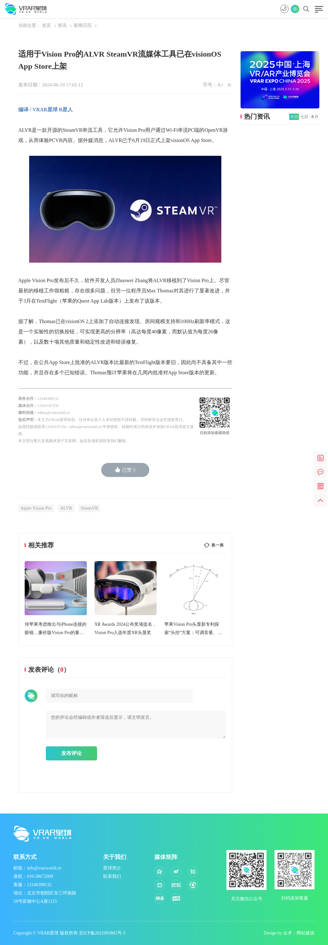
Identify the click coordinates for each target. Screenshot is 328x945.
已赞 (125, 469)
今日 (294, 117)
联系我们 (112, 876)
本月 (314, 117)
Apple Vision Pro (36, 508)
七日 (304, 117)
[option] (56, 599)
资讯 (62, 25)
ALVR (66, 508)
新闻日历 (83, 25)
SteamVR (89, 508)
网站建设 (306, 933)
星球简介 (112, 868)
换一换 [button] (217, 545)
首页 (46, 25)
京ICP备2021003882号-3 (102, 933)
